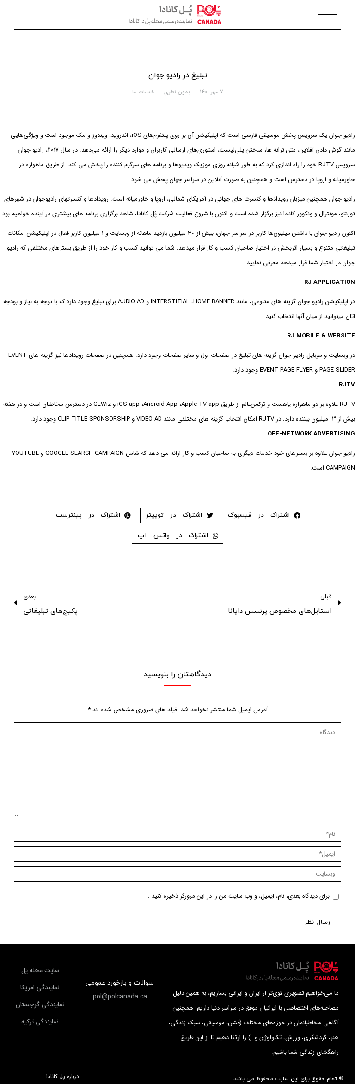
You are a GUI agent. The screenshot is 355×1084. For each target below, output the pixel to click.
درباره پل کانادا (62, 1076)
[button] (120, 996)
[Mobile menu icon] (327, 14)
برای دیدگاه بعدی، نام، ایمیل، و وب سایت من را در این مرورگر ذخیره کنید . (239, 896)
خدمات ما (143, 91)
